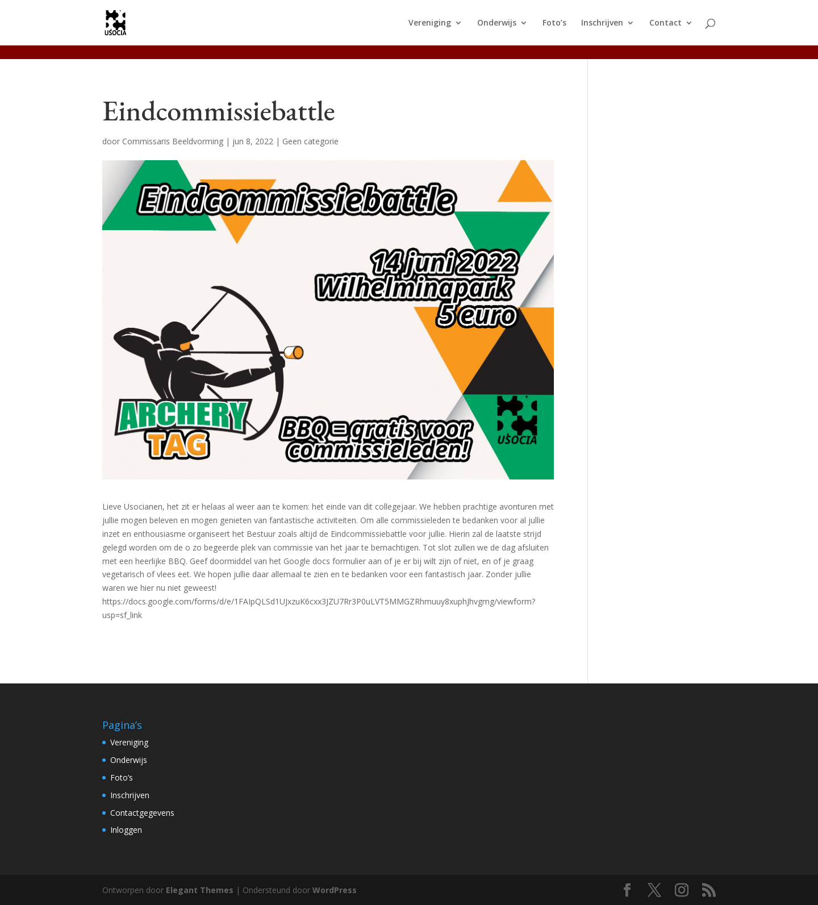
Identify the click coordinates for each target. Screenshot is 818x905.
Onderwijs (496, 23)
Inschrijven (602, 23)
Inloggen (126, 829)
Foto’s (554, 23)
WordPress (334, 890)
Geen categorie (310, 141)
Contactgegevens (142, 812)
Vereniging (429, 23)
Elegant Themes (199, 890)
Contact (665, 23)
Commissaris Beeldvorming (172, 141)
